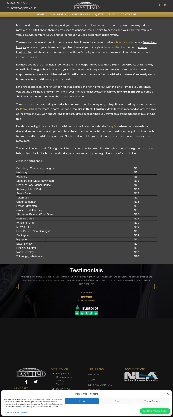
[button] (167, 394)
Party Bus (113, 126)
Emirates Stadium (115, 47)
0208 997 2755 (19, 3)
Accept (82, 401)
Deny (116, 401)
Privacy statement (21, 412)
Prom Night (27, 109)
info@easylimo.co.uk (23, 7)
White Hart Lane (124, 42)
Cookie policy (9, 412)
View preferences (152, 401)
